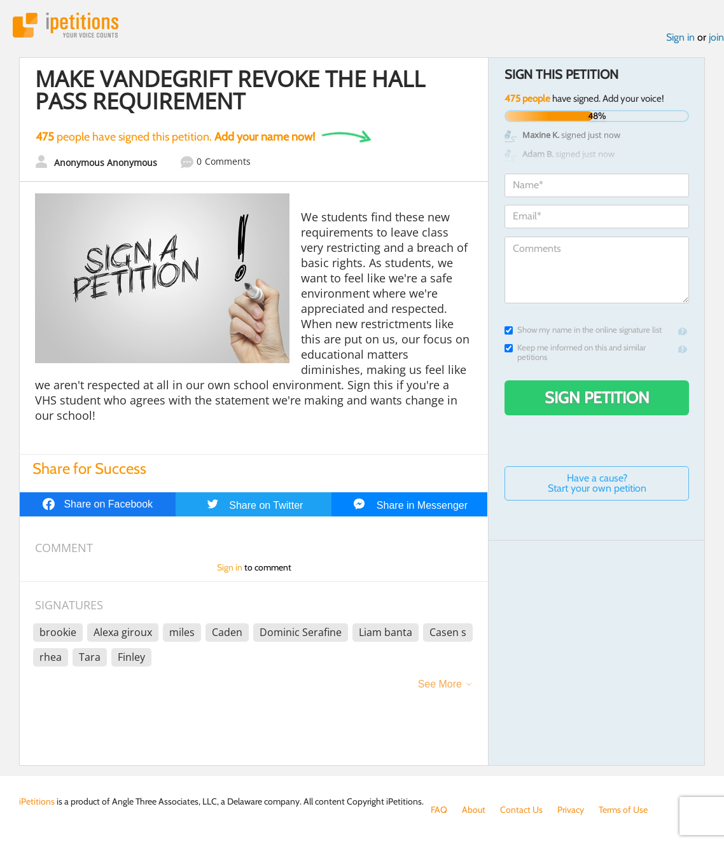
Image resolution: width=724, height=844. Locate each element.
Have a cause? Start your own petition (597, 483)
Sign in (680, 37)
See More (440, 684)
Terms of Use (623, 809)
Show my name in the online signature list (583, 330)
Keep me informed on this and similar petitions (575, 352)
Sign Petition (597, 397)
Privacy (570, 809)
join (716, 37)
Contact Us (521, 809)
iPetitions (65, 25)
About (473, 809)
